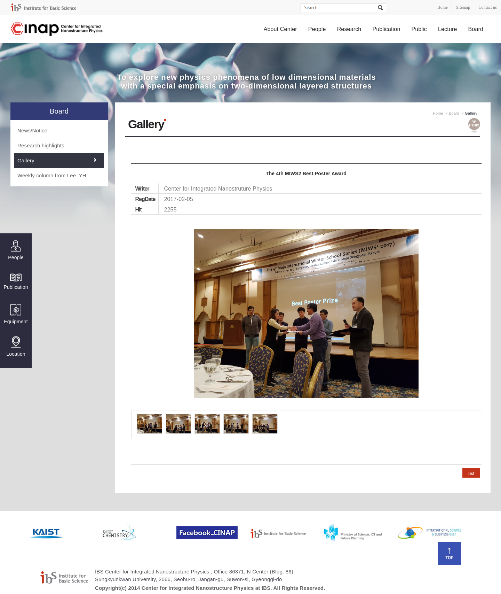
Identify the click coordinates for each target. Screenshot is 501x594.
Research (349, 29)
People (317, 29)
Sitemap (463, 7)
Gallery (25, 160)
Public (419, 29)
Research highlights (40, 145)
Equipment (15, 314)
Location (15, 346)
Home (442, 7)
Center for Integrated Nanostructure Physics (57, 29)
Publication (386, 29)
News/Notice (32, 130)
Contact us (487, 7)
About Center (280, 29)
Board (476, 29)
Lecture (447, 29)
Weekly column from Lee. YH (51, 175)
